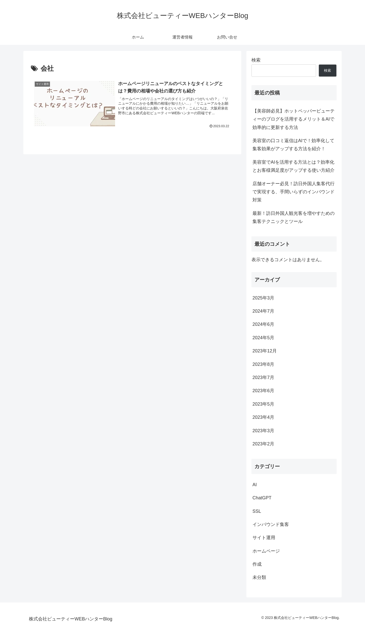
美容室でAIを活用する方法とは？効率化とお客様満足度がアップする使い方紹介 (293, 166)
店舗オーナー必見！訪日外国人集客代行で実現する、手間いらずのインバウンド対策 (293, 192)
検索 (256, 60)
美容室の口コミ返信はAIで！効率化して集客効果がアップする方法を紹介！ (293, 144)
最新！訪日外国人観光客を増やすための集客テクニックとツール (293, 217)
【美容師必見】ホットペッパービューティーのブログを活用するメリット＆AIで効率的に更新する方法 (293, 119)
